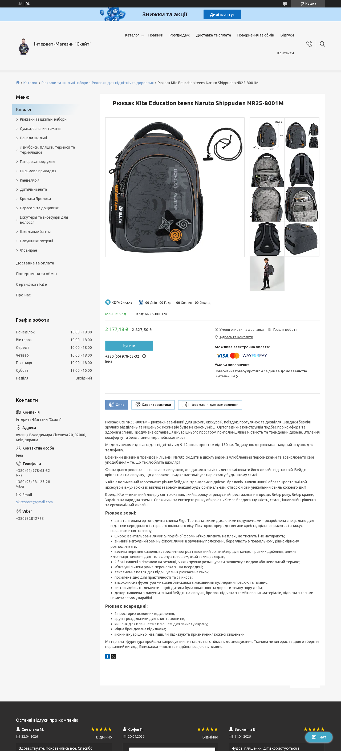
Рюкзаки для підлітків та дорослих (123, 83)
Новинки (155, 35)
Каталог (132, 35)
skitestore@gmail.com (34, 502)
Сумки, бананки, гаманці (40, 128)
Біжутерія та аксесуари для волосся (44, 220)
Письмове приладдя (38, 171)
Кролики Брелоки (35, 199)
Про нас (23, 295)
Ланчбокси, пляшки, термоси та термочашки (47, 149)
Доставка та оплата (213, 35)
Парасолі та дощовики (39, 208)
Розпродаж (180, 35)
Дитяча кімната (33, 189)
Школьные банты (35, 232)
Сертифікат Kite (31, 284)
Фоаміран (28, 250)
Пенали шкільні (33, 138)
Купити (129, 346)
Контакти (285, 53)
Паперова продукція (37, 162)
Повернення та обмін (255, 35)
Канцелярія (29, 180)
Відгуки (287, 35)
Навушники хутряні (36, 241)
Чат (319, 737)
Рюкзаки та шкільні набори (65, 83)
